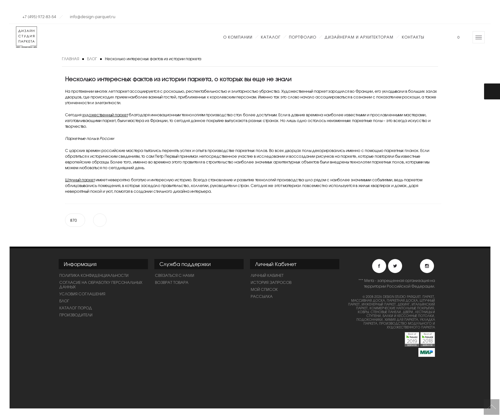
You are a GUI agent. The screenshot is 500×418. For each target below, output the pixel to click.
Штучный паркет (80, 180)
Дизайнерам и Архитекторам (359, 37)
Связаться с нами (174, 275)
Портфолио (302, 37)
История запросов (271, 282)
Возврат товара (171, 282)
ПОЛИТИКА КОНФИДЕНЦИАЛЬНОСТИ (94, 275)
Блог (92, 58)
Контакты (413, 37)
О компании (238, 37)
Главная (70, 58)
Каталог (271, 37)
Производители (75, 315)
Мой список (264, 289)
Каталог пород (75, 308)
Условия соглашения (82, 294)
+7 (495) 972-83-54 (39, 16)
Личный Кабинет (267, 275)
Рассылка (262, 296)
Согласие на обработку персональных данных (100, 284)
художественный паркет (105, 115)
